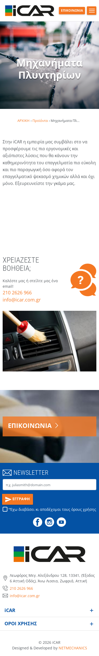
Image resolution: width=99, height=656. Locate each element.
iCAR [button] (9, 610)
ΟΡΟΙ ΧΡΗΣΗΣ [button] (20, 623)
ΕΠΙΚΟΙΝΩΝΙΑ (72, 10)
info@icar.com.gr (22, 299)
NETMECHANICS (73, 647)
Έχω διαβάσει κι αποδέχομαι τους (53, 509)
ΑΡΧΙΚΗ (23, 120)
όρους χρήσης (83, 509)
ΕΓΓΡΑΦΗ (17, 499)
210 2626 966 (17, 292)
